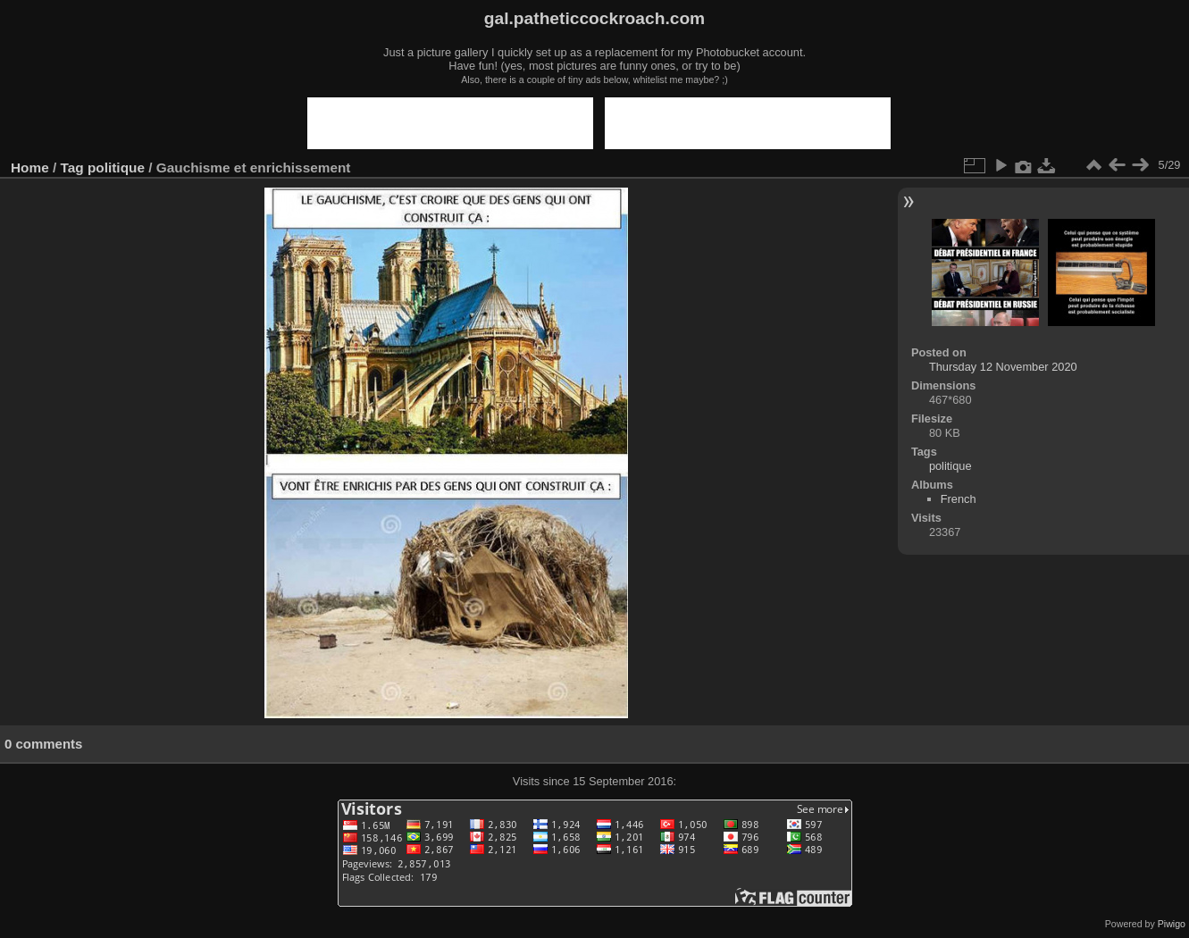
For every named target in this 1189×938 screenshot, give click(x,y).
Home (30, 167)
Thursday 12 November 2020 (1003, 366)
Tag (72, 167)
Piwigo (1171, 923)
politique (116, 167)
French (958, 499)
